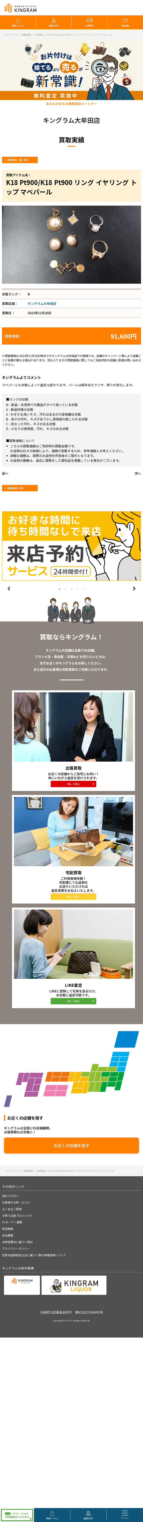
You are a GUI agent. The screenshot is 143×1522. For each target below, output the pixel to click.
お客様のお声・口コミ (16, 1202)
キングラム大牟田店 (42, 303)
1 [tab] (60, 589)
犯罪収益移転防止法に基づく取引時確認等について (34, 1255)
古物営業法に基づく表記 (17, 1242)
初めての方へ (10, 1196)
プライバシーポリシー (16, 1248)
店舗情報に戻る (15, 488)
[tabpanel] (71, 546)
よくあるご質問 (12, 1209)
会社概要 (7, 1235)
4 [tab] (77, 589)
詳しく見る (73, 784)
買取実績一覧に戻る (18, 160)
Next (134, 588)
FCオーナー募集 (12, 1222)
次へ (138, 473)
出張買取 (89, 25)
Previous (9, 588)
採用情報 (7, 1229)
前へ (5, 473)
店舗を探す (54, 25)
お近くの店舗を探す (71, 1145)
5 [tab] (83, 589)
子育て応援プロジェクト (17, 1216)
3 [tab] (71, 589)
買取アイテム (18, 25)
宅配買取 (125, 25)
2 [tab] (66, 589)
